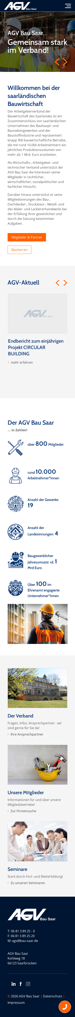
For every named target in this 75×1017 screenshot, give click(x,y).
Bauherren (19, 249)
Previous (57, 62)
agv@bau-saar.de (25, 941)
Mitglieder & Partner (26, 237)
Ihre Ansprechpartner (27, 752)
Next (65, 62)
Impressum (16, 1002)
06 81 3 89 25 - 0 (23, 931)
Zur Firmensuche (23, 828)
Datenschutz (52, 996)
